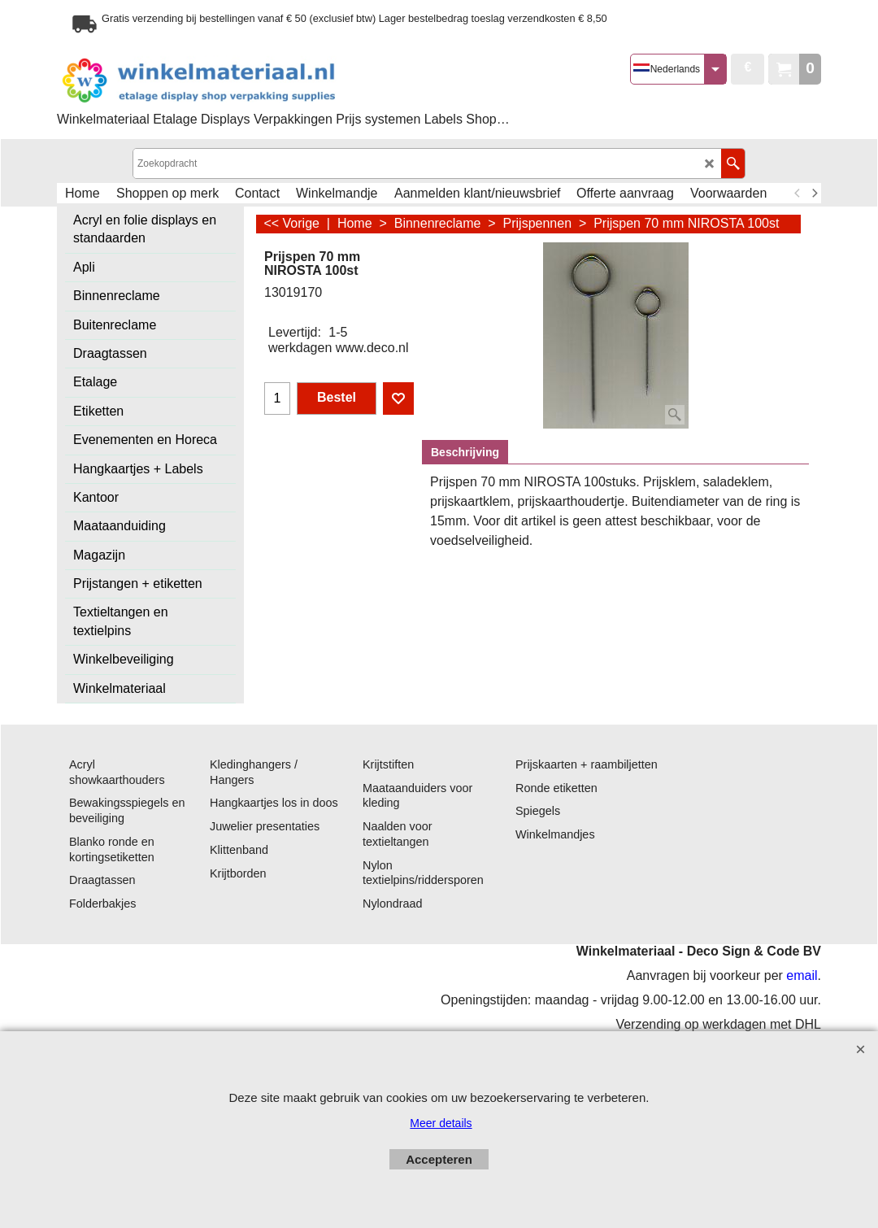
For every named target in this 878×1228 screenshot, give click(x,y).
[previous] (797, 193)
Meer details (441, 1123)
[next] (813, 193)
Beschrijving (465, 452)
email (801, 975)
